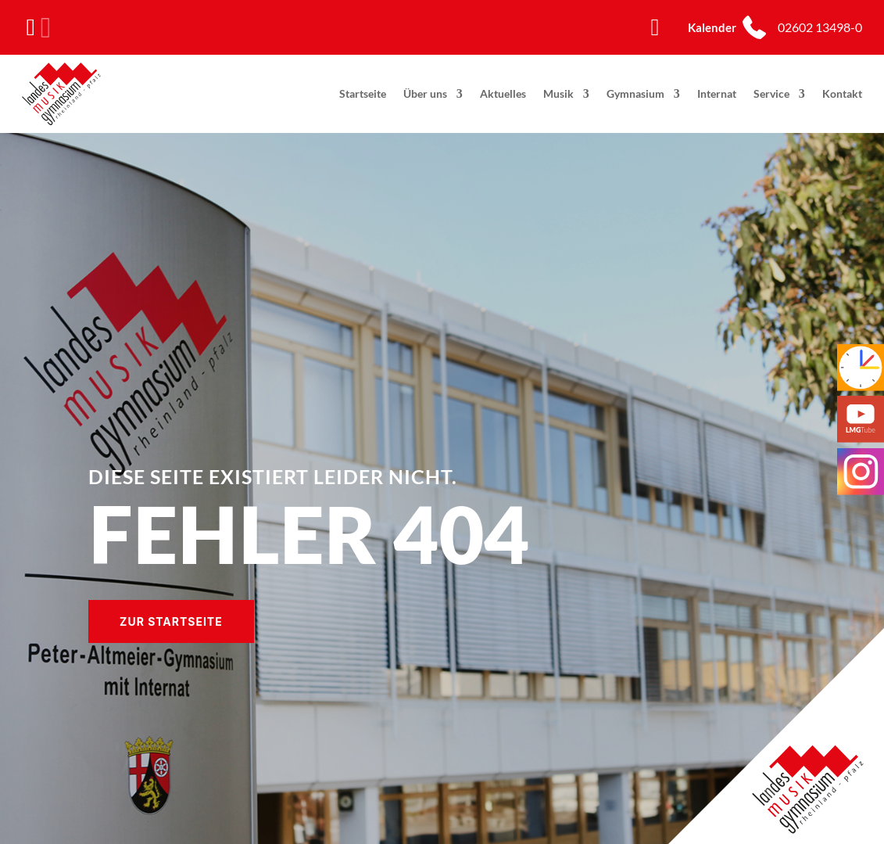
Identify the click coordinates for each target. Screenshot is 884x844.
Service (771, 93)
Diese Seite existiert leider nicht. (272, 476)
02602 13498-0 (820, 27)
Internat (716, 93)
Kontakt (842, 93)
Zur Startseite (171, 621)
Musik (558, 93)
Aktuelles (503, 93)
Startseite (362, 93)
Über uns (425, 93)
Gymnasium (635, 93)
